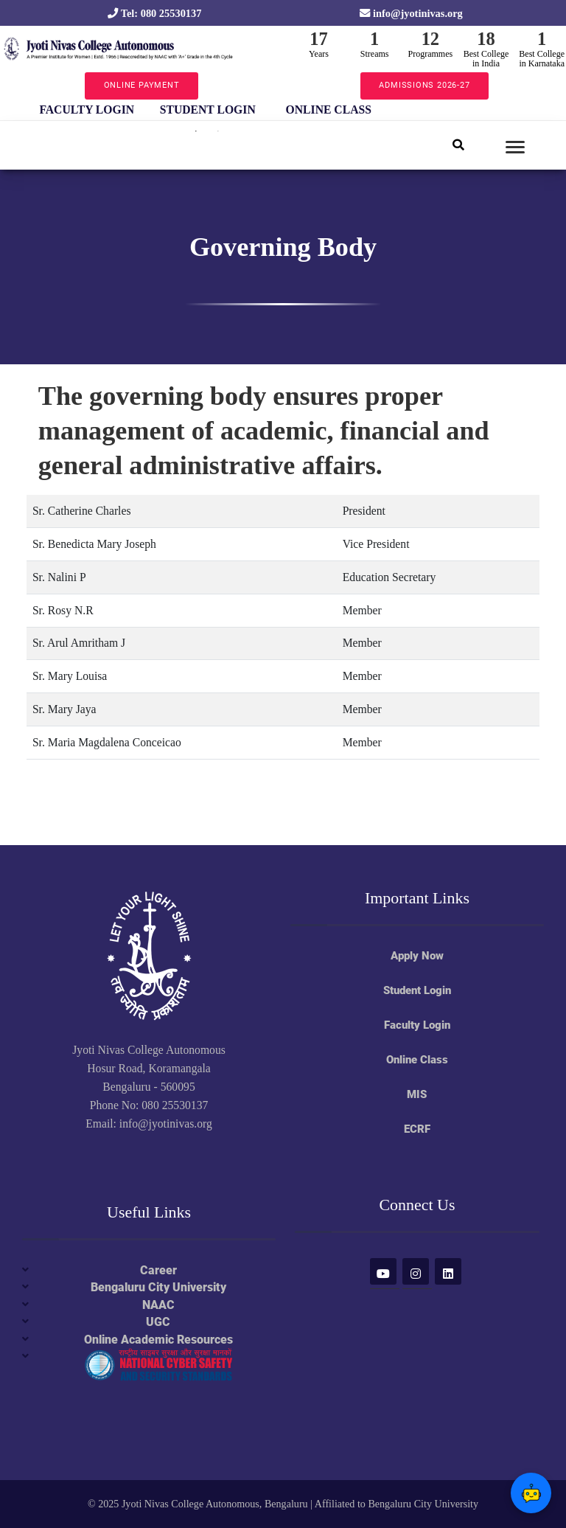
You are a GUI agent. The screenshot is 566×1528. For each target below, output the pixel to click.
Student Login (417, 990)
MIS (417, 1094)
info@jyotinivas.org (411, 13)
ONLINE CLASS (328, 109)
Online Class (417, 1059)
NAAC (158, 1305)
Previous (15, 110)
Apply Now (417, 955)
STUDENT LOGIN (208, 109)
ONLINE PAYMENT (142, 85)
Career (158, 1270)
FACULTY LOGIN (86, 109)
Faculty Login (417, 1025)
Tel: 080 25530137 (154, 13)
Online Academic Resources (158, 1340)
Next (398, 110)
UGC (158, 1322)
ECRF (417, 1129)
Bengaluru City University (158, 1287)
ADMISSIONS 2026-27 (424, 85)
